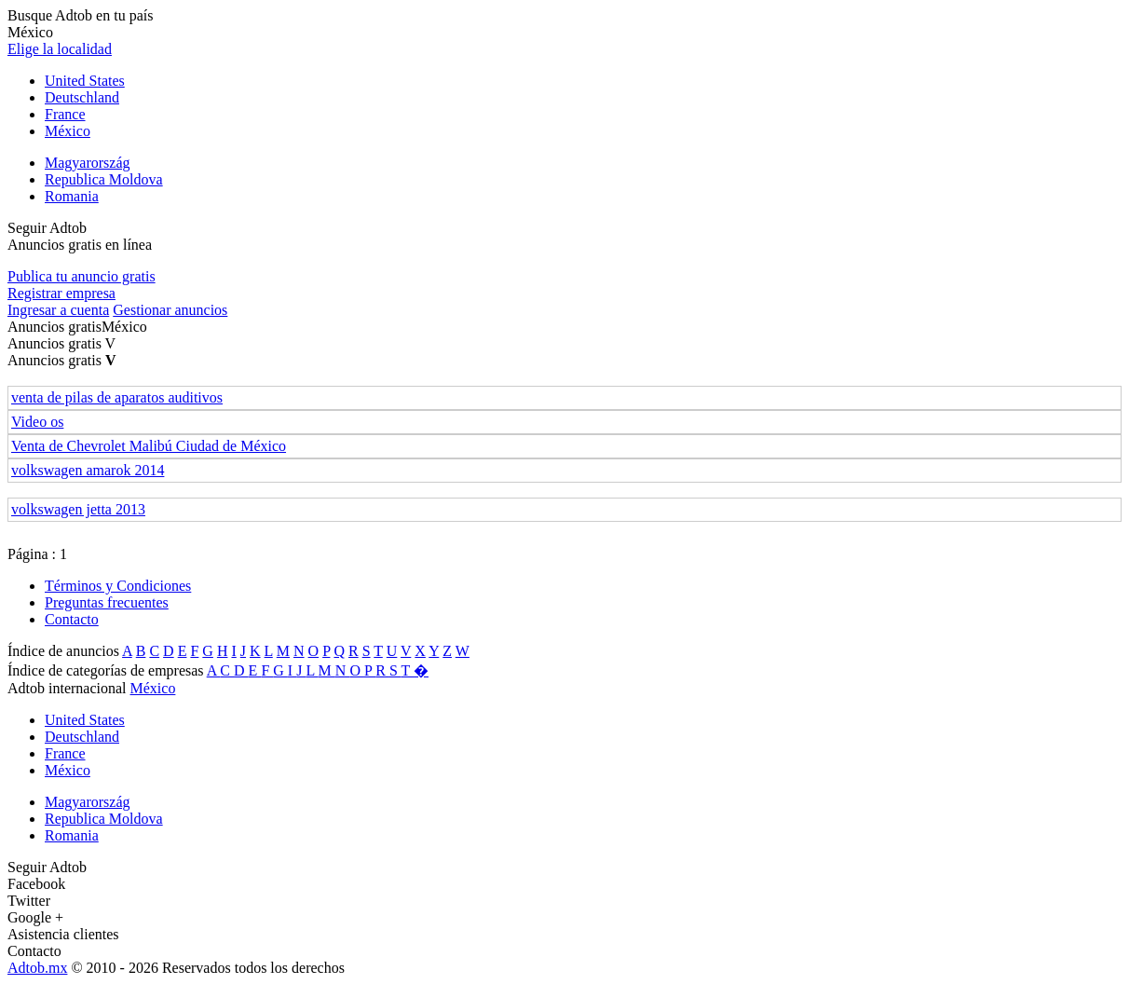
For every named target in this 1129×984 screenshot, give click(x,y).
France (65, 114)
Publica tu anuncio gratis (81, 276)
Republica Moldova (104, 179)
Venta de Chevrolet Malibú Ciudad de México (148, 446)
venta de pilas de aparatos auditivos (117, 397)
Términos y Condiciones (118, 586)
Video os (37, 422)
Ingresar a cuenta (58, 310)
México (67, 131)
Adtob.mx (37, 968)
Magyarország (87, 163)
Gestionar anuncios (170, 310)
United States (85, 81)
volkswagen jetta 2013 (78, 509)
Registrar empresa (61, 293)
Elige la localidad (59, 49)
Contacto (72, 619)
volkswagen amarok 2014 (87, 470)
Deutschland (82, 97)
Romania (72, 196)
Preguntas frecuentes (107, 602)
